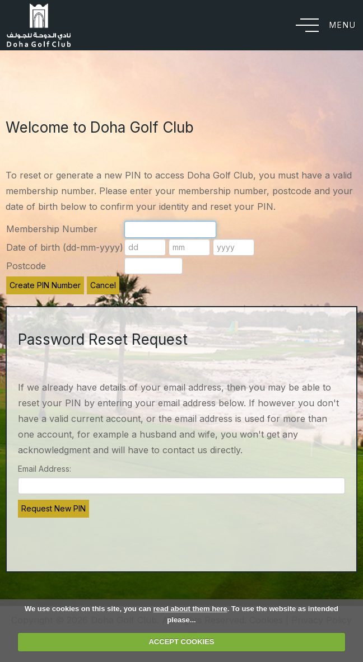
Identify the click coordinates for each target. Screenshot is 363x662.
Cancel (103, 285)
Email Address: (44, 468)
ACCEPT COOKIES (181, 641)
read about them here (190, 608)
